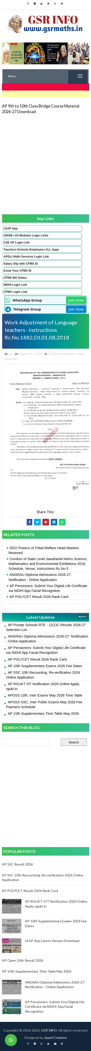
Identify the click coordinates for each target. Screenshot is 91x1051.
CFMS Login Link (15, 292)
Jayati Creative (55, 1037)
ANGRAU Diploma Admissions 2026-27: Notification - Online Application (40, 577)
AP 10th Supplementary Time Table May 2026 (43, 713)
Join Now (75, 300)
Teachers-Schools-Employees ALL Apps (31, 249)
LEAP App (11, 228)
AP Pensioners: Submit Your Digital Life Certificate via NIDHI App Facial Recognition (47, 588)
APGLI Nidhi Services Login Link (26, 256)
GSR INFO (49, 1030)
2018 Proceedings (61, 354)
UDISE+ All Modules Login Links (26, 235)
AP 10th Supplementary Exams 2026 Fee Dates (45, 666)
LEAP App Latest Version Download (52, 941)
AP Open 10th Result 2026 (22, 960)
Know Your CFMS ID (18, 270)
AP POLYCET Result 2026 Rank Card (38, 597)
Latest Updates (40, 617)
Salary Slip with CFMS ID (21, 263)
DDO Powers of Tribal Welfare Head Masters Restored (43, 550)
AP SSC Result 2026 (17, 864)
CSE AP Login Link (17, 242)
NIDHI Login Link (15, 284)
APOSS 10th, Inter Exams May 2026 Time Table (45, 695)
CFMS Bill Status (15, 277)
